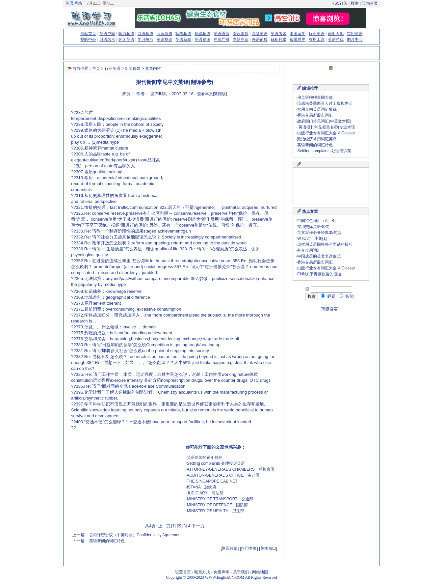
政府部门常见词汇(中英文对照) (324, 121)
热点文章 (310, 211)
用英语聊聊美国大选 (315, 97)
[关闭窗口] (268, 548)
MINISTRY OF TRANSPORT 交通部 (220, 499)
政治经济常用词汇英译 (317, 139)
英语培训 (164, 39)
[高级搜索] (330, 309)
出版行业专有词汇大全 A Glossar (326, 133)
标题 (328, 296)
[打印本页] (249, 548)
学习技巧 (145, 39)
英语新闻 (183, 39)
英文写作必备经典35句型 (319, 232)
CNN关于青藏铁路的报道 (319, 274)
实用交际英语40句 (313, 226)
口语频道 (145, 33)
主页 (96, 68)
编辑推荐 (310, 88)
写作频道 (183, 33)
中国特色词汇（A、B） (317, 220)
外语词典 (260, 39)
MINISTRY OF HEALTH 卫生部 (216, 511)
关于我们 (241, 572)
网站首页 (88, 33)
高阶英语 (260, 33)
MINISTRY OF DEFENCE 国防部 (217, 505)
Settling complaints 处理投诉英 (324, 151)
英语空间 (107, 33)
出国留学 (297, 33)
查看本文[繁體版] (212, 94)
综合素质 (240, 33)
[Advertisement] (221, 150)
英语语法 (221, 33)
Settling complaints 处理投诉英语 (216, 463)
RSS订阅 (339, 3)
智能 (346, 296)
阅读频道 (164, 33)
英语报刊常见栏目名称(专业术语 (326, 127)
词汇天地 (336, 33)
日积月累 (278, 39)
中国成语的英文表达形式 (319, 256)
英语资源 (202, 39)
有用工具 (317, 39)
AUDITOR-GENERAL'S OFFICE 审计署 (223, 475)
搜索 (355, 3)
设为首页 (370, 3)
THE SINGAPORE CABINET (212, 481)
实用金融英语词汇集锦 (317, 109)
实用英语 (355, 33)
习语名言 (107, 39)
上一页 (164, 526)
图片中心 (355, 39)
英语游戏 (336, 39)
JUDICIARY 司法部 (205, 493)
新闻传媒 (133, 68)
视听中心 (88, 39)
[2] (179, 526)
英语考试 (278, 33)
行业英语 (317, 33)
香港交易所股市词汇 (315, 115)
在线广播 (221, 39)
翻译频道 (202, 33)
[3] (184, 526)
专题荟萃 (240, 39)
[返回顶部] (230, 548)
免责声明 (221, 572)
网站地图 (260, 572)
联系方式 (202, 572)
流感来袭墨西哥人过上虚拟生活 (324, 103)
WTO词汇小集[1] (311, 238)
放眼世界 (297, 39)
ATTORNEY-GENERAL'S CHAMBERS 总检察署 (230, 469)
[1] (173, 526)
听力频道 (126, 33)
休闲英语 (126, 39)
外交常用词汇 (309, 250)
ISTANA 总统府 (202, 487)
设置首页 (183, 572)
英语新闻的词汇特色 (204, 457)
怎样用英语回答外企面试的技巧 (324, 244)
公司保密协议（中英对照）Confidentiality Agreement (135, 535)
